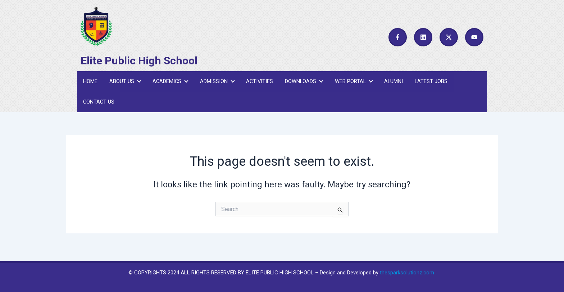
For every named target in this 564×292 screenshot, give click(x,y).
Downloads (303, 82)
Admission (216, 82)
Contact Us (99, 105)
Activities (258, 82)
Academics (169, 82)
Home (90, 82)
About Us (124, 82)
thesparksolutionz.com (407, 272)
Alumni (392, 82)
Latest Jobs (429, 82)
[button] (124, 82)
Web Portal (352, 82)
